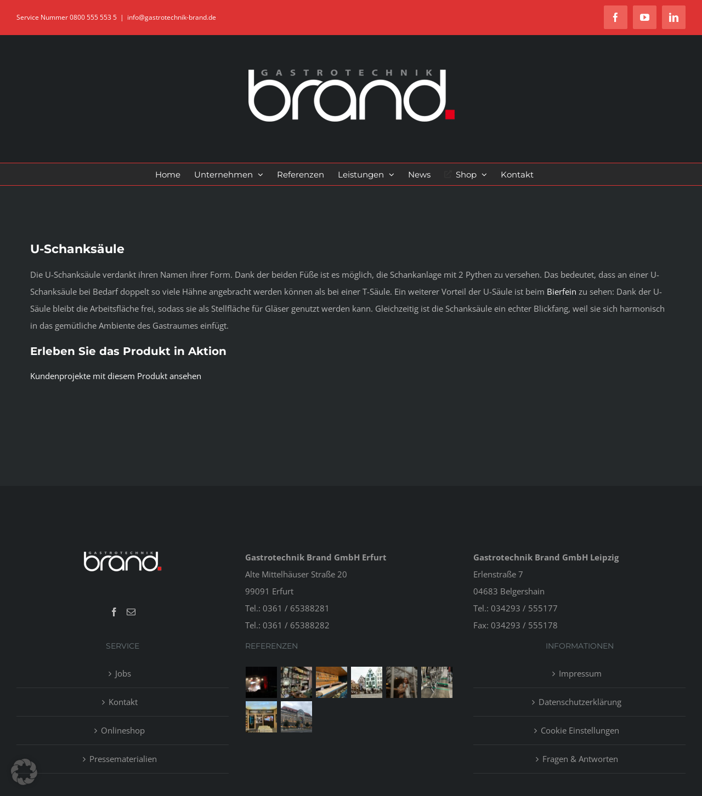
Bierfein (561, 291)
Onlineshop (123, 730)
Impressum (580, 673)
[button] (24, 772)
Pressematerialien (123, 758)
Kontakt (123, 701)
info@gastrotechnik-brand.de (171, 17)
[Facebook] (114, 612)
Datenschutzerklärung (580, 701)
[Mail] (131, 612)
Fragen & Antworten (580, 758)
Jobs (123, 673)
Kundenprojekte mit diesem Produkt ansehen (115, 375)
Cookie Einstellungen (580, 730)
